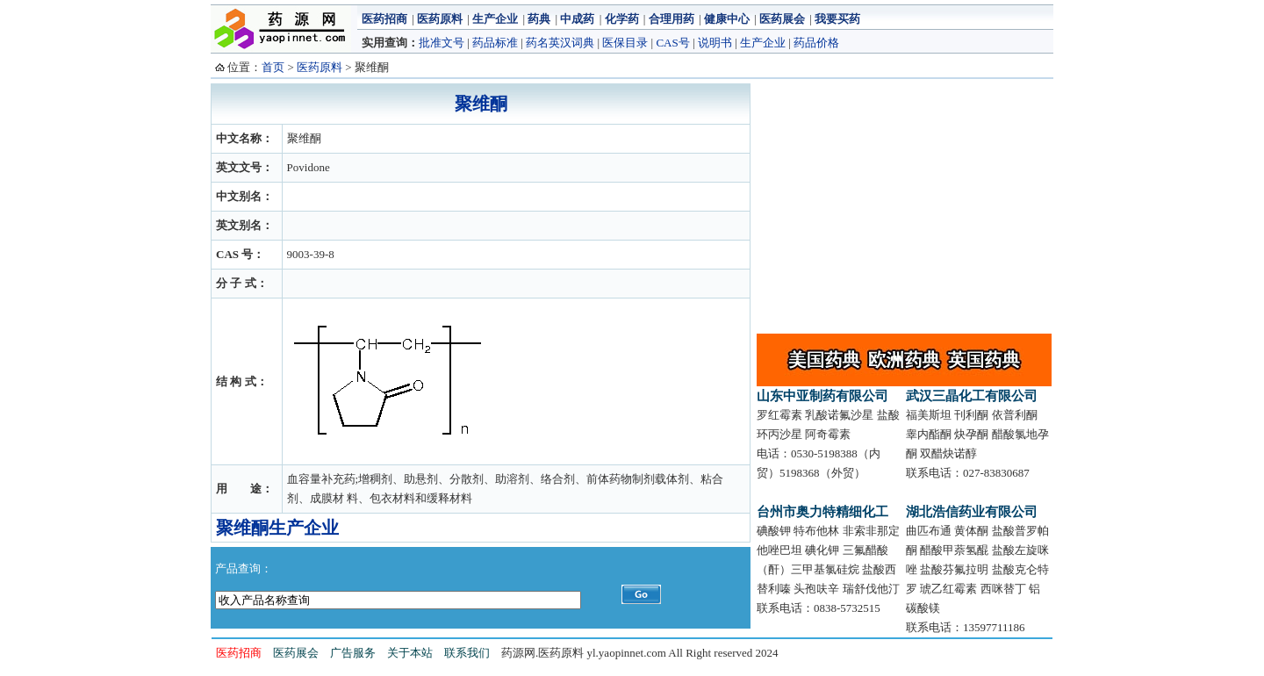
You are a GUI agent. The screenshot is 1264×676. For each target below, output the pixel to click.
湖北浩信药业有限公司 (972, 512)
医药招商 (384, 18)
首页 (273, 67)
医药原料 (440, 18)
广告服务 (353, 652)
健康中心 (727, 18)
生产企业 (495, 18)
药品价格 (816, 42)
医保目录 (625, 42)
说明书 (715, 42)
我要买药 (837, 18)
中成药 (577, 18)
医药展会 (782, 18)
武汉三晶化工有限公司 (972, 396)
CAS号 (672, 42)
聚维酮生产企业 (277, 527)
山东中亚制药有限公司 (822, 396)
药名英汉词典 (560, 42)
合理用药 (671, 18)
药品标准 (495, 42)
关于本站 (410, 652)
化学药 (622, 18)
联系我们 (467, 652)
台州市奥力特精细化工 (822, 512)
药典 (539, 18)
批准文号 (441, 42)
